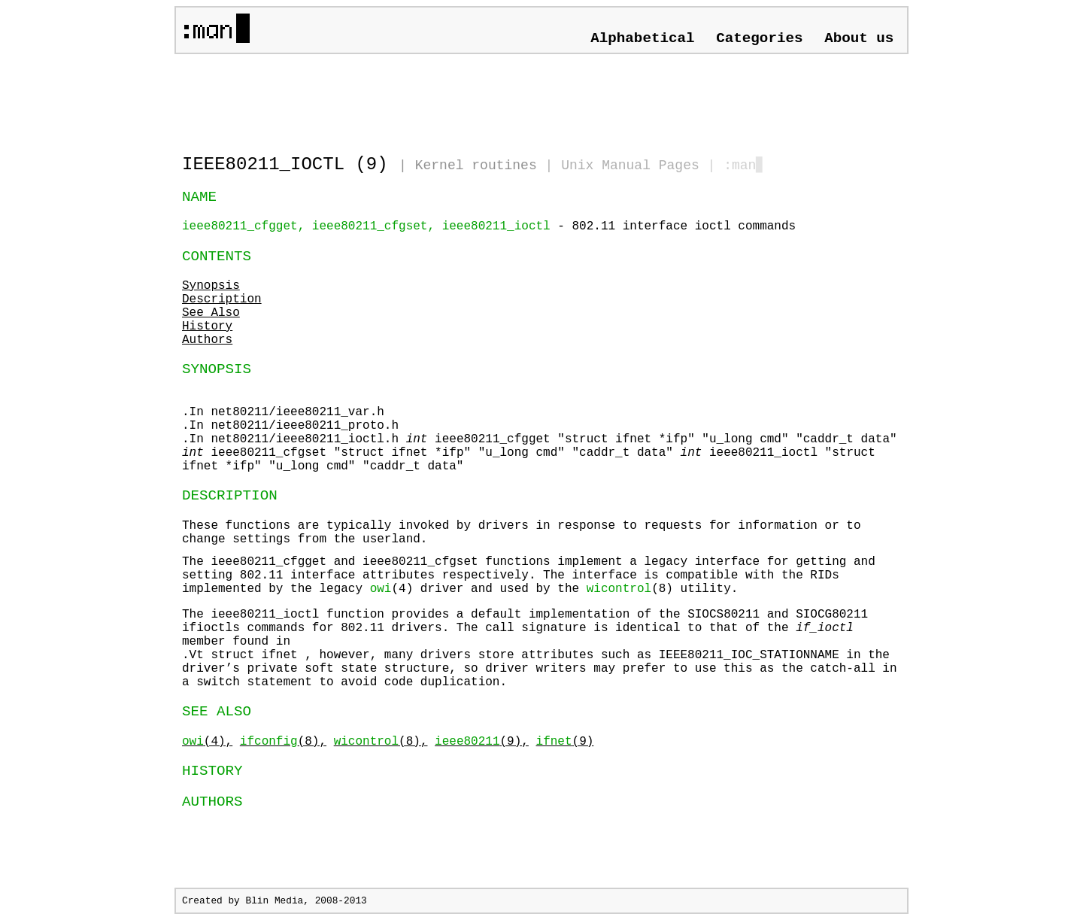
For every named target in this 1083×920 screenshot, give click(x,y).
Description (222, 299)
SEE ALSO (216, 711)
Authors (207, 340)
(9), (482, 741)
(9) (565, 741)
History (207, 326)
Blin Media (274, 900)
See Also (211, 313)
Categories (759, 38)
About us (858, 38)
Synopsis (211, 286)
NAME (199, 197)
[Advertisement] (358, 97)
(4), (207, 741)
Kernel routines (476, 165)
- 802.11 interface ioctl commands (489, 226)
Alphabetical (642, 38)
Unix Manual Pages (630, 165)
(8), (283, 741)
